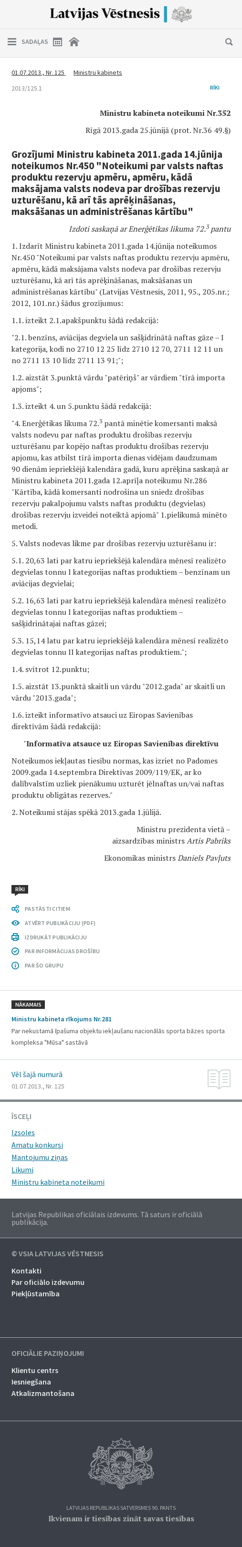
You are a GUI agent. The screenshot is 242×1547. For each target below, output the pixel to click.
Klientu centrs (34, 1370)
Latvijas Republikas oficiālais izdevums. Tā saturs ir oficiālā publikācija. (106, 1218)
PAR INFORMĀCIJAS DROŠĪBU (62, 951)
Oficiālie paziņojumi (47, 1353)
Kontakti (26, 1270)
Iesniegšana (31, 1381)
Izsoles (23, 1132)
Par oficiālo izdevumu (47, 1282)
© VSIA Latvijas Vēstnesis (57, 1254)
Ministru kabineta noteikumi (58, 1182)
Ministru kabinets (98, 72)
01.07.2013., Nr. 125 (38, 72)
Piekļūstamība (35, 1293)
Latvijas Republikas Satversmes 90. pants (121, 1508)
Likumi (22, 1169)
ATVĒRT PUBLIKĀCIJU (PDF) (60, 922)
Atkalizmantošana (42, 1393)
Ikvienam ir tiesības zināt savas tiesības (121, 1518)
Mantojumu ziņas (39, 1157)
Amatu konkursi (37, 1145)
